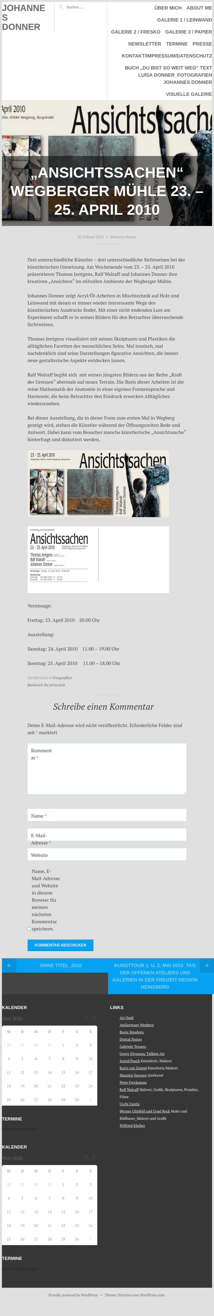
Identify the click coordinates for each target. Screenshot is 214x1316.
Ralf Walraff (129, 1089)
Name (39, 816)
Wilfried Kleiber (132, 1125)
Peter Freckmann (133, 1082)
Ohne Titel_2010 (61, 965)
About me (199, 8)
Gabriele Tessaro (133, 1046)
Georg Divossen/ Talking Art (142, 1053)
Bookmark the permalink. (47, 684)
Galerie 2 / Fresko (136, 32)
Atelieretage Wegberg (137, 1024)
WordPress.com (152, 1295)
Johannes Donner (123, 236)
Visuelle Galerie (189, 94)
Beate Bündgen (132, 1032)
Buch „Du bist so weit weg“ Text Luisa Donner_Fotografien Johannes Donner (168, 75)
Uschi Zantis (129, 1104)
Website (39, 855)
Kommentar (41, 754)
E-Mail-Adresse (41, 839)
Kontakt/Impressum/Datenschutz (167, 55)
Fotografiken (62, 677)
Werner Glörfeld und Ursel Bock (145, 1111)
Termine (177, 43)
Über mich (167, 8)
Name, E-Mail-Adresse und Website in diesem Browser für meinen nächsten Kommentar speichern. (46, 900)
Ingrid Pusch (130, 1060)
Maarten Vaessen (133, 1075)
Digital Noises (131, 1039)
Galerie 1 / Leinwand (184, 20)
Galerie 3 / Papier (188, 32)
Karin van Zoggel (133, 1068)
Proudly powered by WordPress (73, 1295)
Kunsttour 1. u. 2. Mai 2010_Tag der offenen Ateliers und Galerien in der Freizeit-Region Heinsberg (155, 976)
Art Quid (126, 1017)
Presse (202, 43)
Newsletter (144, 43)
